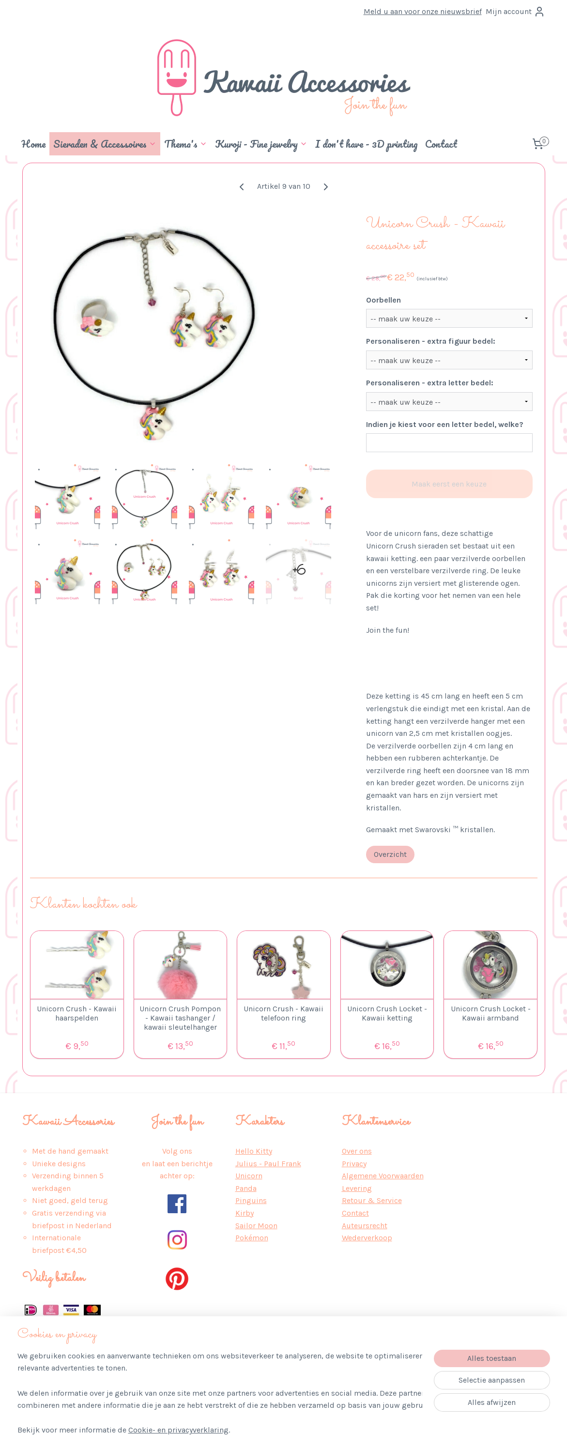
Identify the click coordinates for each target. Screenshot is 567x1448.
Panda (246, 1188)
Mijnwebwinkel (387, 1430)
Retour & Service (372, 1200)
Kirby (244, 1213)
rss (278, 1430)
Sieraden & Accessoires (104, 144)
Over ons (357, 1151)
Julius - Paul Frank (268, 1163)
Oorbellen (383, 300)
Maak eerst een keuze (449, 483)
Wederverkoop (367, 1237)
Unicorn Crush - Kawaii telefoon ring (283, 1013)
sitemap (259, 1430)
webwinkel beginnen (311, 1430)
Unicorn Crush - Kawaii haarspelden (77, 1013)
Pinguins (251, 1200)
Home (33, 144)
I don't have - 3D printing (366, 144)
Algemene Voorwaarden (383, 1175)
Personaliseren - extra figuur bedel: (430, 341)
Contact (441, 144)
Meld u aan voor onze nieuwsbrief (423, 11)
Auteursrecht (364, 1225)
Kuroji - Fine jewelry (261, 144)
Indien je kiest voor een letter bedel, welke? (444, 424)
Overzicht (389, 854)
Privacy (354, 1163)
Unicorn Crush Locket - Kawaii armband (490, 1013)
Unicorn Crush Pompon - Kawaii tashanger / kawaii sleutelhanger (180, 1018)
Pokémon (251, 1237)
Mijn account (515, 11)
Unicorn (248, 1175)
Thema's (185, 144)
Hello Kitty (253, 1151)
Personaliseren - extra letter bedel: (429, 382)
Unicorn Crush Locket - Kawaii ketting (387, 1013)
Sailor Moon (256, 1225)
